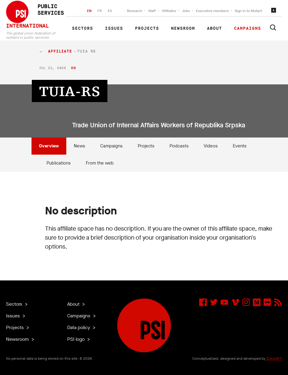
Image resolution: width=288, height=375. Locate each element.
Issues (114, 28)
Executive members (212, 10)
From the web (100, 163)
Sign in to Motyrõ (248, 10)
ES (110, 10)
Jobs (186, 10)
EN (89, 10)
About (214, 28)
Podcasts (179, 146)
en (73, 68)
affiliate (60, 51)
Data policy (79, 327)
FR (100, 10)
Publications (58, 163)
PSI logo (76, 339)
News (79, 146)
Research (134, 10)
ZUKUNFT (274, 358)
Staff (152, 10)
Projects (147, 28)
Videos (211, 146)
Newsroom (183, 28)
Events (240, 146)
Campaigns (247, 28)
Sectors (82, 28)
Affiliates (169, 10)
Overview (49, 146)
